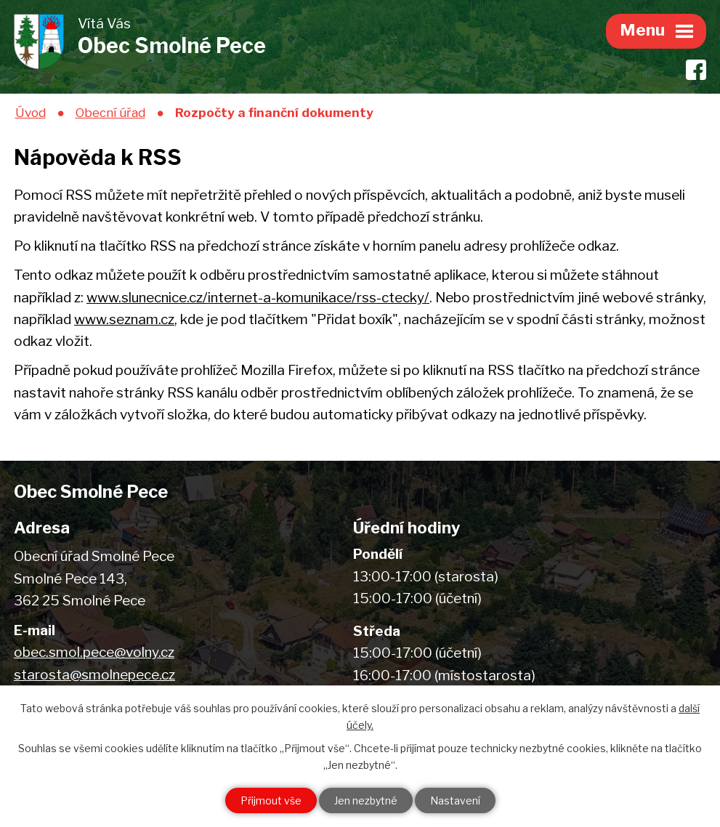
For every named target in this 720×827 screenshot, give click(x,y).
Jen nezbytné (365, 800)
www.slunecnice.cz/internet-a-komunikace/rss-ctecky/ (257, 297)
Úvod (30, 112)
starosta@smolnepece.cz (94, 674)
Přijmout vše (271, 800)
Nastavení (455, 800)
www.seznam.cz (124, 319)
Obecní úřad (110, 112)
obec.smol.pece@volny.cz (94, 652)
